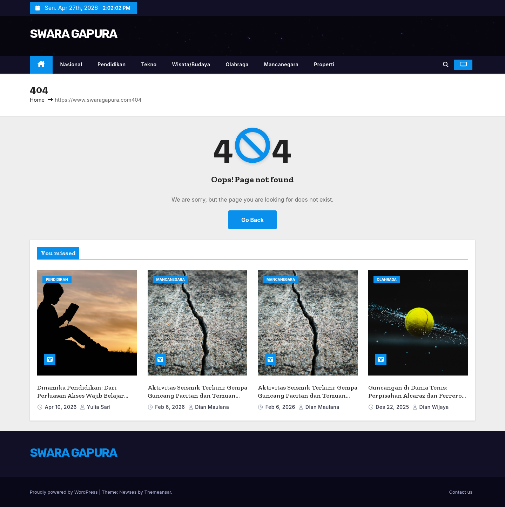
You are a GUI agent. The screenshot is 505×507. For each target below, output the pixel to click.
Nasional (71, 64)
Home (37, 99)
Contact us (460, 492)
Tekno (148, 64)
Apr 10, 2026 (61, 407)
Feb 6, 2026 (170, 407)
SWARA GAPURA (73, 34)
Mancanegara (281, 64)
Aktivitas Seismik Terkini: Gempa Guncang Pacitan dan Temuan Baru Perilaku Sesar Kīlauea (197, 395)
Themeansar (157, 492)
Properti (324, 64)
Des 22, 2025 (393, 407)
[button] (446, 64)
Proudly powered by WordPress (64, 492)
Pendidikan (111, 64)
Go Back (252, 219)
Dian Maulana (208, 407)
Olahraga (237, 64)
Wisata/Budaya (191, 64)
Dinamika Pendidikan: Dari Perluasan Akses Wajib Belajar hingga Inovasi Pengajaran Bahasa (80, 399)
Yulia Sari (95, 407)
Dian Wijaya (430, 407)
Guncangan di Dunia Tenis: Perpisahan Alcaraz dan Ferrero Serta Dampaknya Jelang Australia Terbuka (415, 399)
